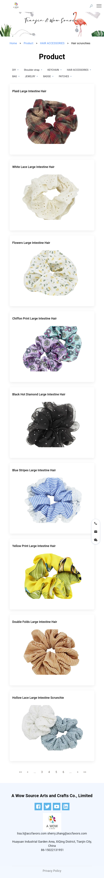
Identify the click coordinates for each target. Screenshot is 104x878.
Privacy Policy (52, 870)
